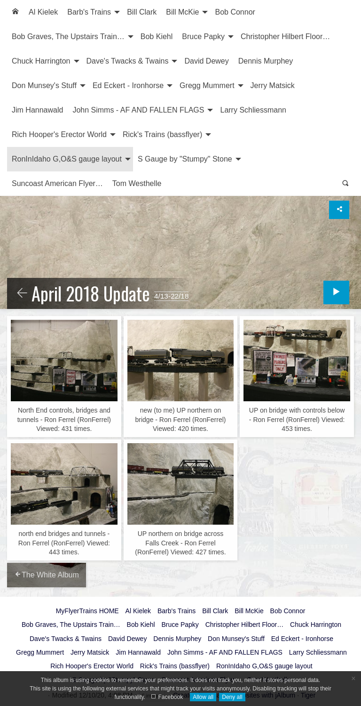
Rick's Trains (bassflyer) (162, 134)
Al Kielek (43, 12)
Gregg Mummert (207, 85)
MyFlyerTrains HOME (87, 611)
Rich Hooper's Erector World (59, 134)
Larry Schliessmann (253, 110)
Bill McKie (182, 12)
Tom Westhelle (137, 183)
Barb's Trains (89, 12)
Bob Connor (235, 12)
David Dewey (206, 61)
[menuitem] (15, 12)
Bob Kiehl (157, 36)
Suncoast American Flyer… (57, 183)
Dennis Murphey (265, 61)
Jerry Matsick (273, 85)
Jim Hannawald (37, 110)
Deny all (232, 697)
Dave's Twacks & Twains (127, 61)
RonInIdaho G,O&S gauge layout (67, 159)
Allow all (203, 697)
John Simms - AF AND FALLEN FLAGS (138, 110)
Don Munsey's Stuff (44, 85)
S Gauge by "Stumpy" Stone (185, 159)
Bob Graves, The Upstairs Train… (68, 36)
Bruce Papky (203, 36)
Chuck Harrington (41, 61)
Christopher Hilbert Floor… (285, 36)
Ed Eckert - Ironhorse (128, 85)
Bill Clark (142, 12)
